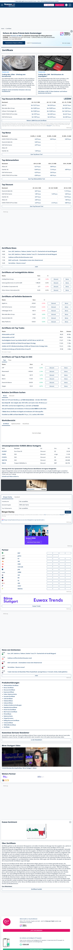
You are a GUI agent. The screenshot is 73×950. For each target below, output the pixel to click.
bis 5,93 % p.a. (52, 117)
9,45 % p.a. (38, 142)
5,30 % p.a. (68, 194)
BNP (19, 553)
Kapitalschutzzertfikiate (10, 707)
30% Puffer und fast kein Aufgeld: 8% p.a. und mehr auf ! (20, 406)
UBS (19, 583)
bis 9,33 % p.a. (52, 105)
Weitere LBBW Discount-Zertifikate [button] (36, 120)
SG (18, 580)
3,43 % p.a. (53, 172)
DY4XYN (4, 457)
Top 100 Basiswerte (7, 508)
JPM (19, 569)
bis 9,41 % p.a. (67, 105)
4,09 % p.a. (68, 169)
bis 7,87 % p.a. (36, 114)
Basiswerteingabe (6, 504)
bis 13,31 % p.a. (35, 105)
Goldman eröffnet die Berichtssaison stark (20, 257)
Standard (17, 497)
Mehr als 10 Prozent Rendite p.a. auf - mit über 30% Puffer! (24, 400)
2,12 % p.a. (55, 203)
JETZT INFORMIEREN (36, 930)
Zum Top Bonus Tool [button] (36, 154)
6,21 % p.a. (38, 166)
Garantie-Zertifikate (9, 696)
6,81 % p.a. (38, 191)
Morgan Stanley (7, 497)
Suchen (68, 512)
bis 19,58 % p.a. (35, 111)
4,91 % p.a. (38, 197)
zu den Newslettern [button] (36, 740)
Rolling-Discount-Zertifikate (11, 720)
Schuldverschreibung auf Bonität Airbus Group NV (16, 349)
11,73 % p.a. (67, 191)
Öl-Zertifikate (7, 714)
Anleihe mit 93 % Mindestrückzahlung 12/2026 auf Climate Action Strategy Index (25, 346)
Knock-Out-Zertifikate (10, 709)
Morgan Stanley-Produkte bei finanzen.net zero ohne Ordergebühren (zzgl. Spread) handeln (24, 520)
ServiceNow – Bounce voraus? (17, 263)
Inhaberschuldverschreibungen (13, 705)
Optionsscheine (15, 424)
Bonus (67, 279)
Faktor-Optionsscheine (10, 694)
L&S (19, 575)
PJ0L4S (4, 463)
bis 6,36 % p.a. (52, 114)
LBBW (19, 572)
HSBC (19, 564)
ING (19, 561)
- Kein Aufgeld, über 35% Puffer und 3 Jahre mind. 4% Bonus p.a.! (24, 403)
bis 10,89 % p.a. (51, 108)
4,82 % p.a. (53, 175)
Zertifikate (8, 28)
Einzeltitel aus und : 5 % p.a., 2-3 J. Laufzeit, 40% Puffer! (23, 414)
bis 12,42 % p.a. (66, 111)
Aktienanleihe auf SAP (8, 334)
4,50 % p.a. (38, 175)
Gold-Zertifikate (8, 698)
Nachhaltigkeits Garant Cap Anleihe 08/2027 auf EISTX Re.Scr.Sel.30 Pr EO (23, 340)
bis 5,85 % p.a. (67, 117)
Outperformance (8, 718)
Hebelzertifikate (8, 701)
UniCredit (20, 567)
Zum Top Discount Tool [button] (36, 206)
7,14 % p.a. (53, 169)
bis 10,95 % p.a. (66, 108)
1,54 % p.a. (38, 151)
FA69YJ (4, 454)
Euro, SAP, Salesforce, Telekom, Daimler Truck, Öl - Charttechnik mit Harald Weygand (32, 251)
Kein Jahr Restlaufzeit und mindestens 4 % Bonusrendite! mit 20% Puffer (24, 408)
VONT (19, 586)
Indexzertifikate (8, 703)
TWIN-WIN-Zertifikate (10, 725)
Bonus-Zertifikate (9, 687)
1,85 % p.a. (38, 194)
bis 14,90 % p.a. (35, 108)
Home (2, 28)
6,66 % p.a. (68, 203)
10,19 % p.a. (67, 197)
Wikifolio (20, 589)
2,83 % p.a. (38, 200)
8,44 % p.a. (38, 169)
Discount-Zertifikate (9, 690)
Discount (56, 279)
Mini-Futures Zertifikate (10, 712)
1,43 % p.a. (55, 194)
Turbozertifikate (8, 723)
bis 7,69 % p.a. (36, 117)
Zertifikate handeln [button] (36, 889)
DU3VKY (4, 451)
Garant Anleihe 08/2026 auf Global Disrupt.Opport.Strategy (19, 343)
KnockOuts (26, 424)
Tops (4, 360)
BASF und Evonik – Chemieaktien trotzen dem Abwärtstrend (25, 260)
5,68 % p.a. (53, 166)
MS (18, 578)
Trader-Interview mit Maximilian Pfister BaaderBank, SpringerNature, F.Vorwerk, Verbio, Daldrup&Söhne (37, 672)
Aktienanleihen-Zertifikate (11, 685)
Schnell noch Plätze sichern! (10, 476)
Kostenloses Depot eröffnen (14, 43)
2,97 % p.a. (38, 145)
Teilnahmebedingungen (36, 42)
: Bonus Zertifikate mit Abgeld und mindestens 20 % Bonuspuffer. (22, 411)
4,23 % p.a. (38, 139)
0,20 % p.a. (53, 139)
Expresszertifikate (9, 692)
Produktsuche (5, 501)
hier (45, 514)
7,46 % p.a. (68, 200)
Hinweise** (49, 125)
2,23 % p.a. (38, 203)
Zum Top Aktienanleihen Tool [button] (36, 179)
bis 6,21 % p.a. (67, 114)
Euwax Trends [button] (36, 606)
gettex (19, 556)
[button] (49, 5)
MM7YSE (4, 460)
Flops (9, 360)
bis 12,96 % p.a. (51, 111)
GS (18, 558)
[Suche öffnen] (66, 5)
